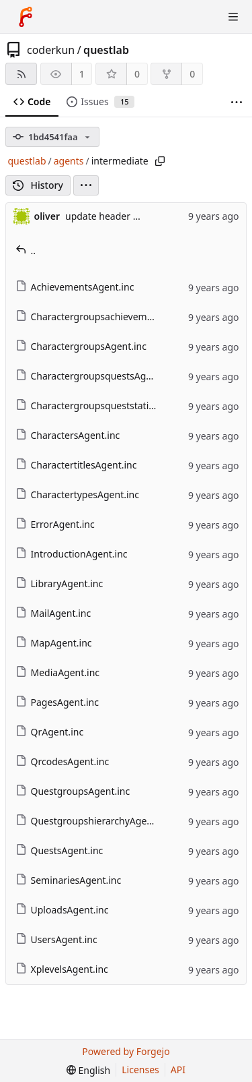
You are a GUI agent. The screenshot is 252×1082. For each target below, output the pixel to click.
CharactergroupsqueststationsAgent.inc (111, 405)
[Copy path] (160, 161)
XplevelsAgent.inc (61, 969)
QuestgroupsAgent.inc (72, 791)
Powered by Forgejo (125, 1051)
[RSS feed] (21, 74)
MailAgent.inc (53, 613)
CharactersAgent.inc (67, 435)
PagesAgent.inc (57, 702)
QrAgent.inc (49, 731)
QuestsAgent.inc (59, 850)
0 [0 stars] (137, 73)
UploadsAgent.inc (62, 909)
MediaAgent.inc (57, 672)
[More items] (236, 102)
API (178, 1069)
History (38, 185)
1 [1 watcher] (82, 73)
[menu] (86, 185)
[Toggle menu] (233, 17)
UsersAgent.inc (56, 939)
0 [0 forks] (192, 73)
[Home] (25, 17)
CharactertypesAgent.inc (77, 494)
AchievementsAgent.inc (74, 286)
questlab (106, 50)
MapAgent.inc (53, 642)
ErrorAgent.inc (55, 524)
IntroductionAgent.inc (71, 553)
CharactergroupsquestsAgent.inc (95, 375)
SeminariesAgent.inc (68, 880)
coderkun (51, 50)
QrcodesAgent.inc (62, 761)
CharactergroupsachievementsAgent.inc (111, 316)
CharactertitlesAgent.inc (76, 464)
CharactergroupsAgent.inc (80, 346)
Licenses (140, 1069)
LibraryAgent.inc (59, 583)
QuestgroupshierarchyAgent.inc (93, 820)
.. (25, 250)
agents (69, 160)
